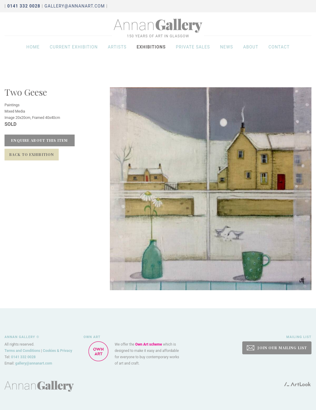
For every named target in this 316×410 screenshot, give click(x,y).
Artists (117, 51)
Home (33, 51)
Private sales (193, 51)
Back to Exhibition (31, 154)
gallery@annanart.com (75, 6)
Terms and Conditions (22, 351)
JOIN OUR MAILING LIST (277, 348)
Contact (279, 51)
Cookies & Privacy (57, 351)
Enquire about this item (39, 140)
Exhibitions (151, 51)
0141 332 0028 (23, 357)
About (251, 51)
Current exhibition (74, 51)
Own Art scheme (148, 344)
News (226, 51)
